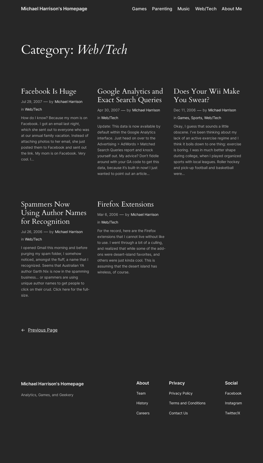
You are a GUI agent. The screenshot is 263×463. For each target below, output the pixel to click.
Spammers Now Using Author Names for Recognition (53, 213)
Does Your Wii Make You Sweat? (207, 95)
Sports (196, 117)
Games (183, 117)
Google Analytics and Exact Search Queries (130, 95)
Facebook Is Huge (49, 91)
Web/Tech (33, 109)
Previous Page (39, 330)
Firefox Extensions (125, 204)
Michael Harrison (68, 101)
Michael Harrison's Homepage (54, 8)
